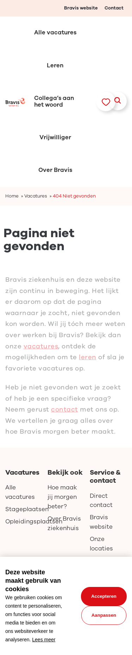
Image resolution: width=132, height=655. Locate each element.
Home (12, 196)
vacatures (41, 349)
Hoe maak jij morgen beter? (62, 496)
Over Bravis (55, 170)
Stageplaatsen (23, 509)
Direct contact (101, 500)
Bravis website (81, 8)
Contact (114, 8)
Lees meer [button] (43, 639)
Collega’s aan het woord (54, 101)
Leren (55, 65)
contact (64, 412)
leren (87, 360)
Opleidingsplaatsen (23, 521)
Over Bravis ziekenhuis (64, 523)
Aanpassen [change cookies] (104, 615)
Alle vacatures (55, 32)
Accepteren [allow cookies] (104, 596)
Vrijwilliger (55, 137)
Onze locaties (101, 544)
